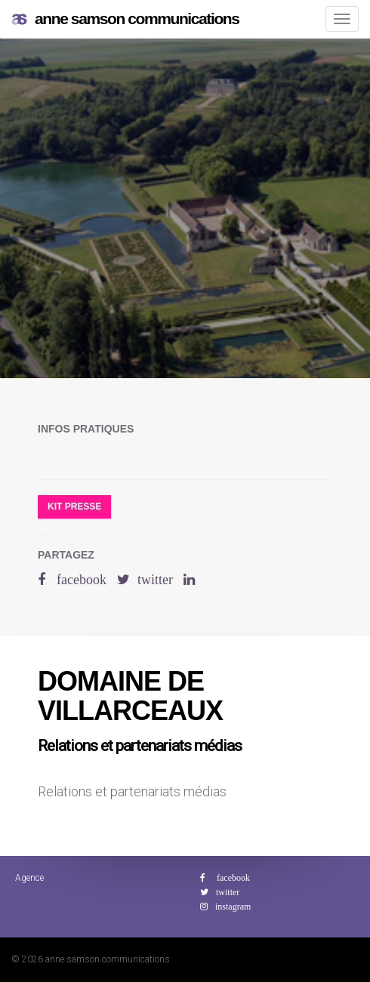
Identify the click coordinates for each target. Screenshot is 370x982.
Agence (29, 878)
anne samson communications (125, 19)
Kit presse (74, 506)
